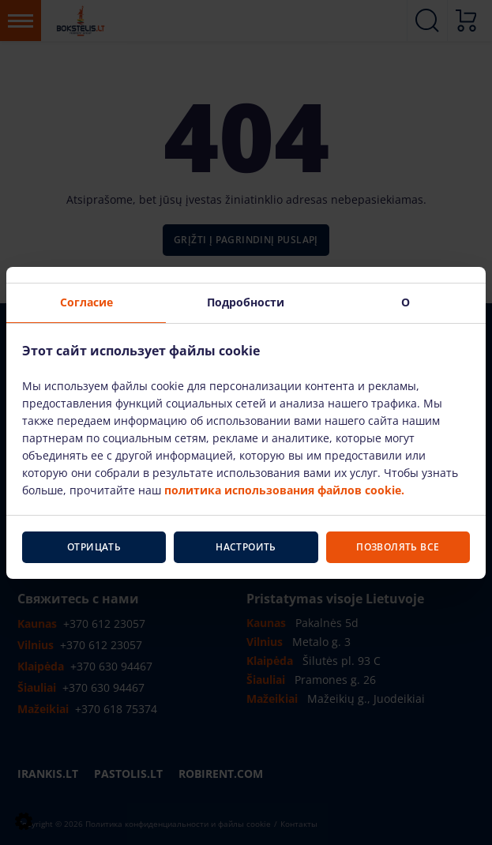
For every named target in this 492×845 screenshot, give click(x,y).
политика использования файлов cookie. (284, 490)
